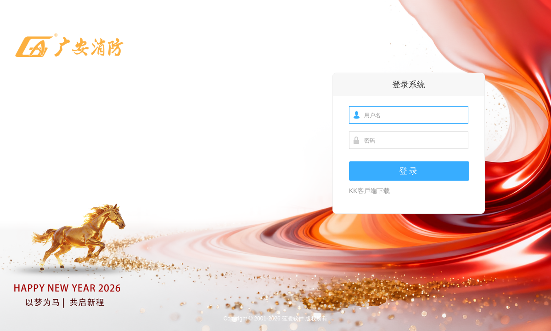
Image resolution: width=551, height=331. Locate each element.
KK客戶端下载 (369, 190)
